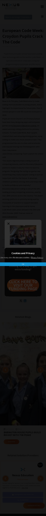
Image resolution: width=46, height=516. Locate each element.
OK (23, 264)
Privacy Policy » (37, 257)
